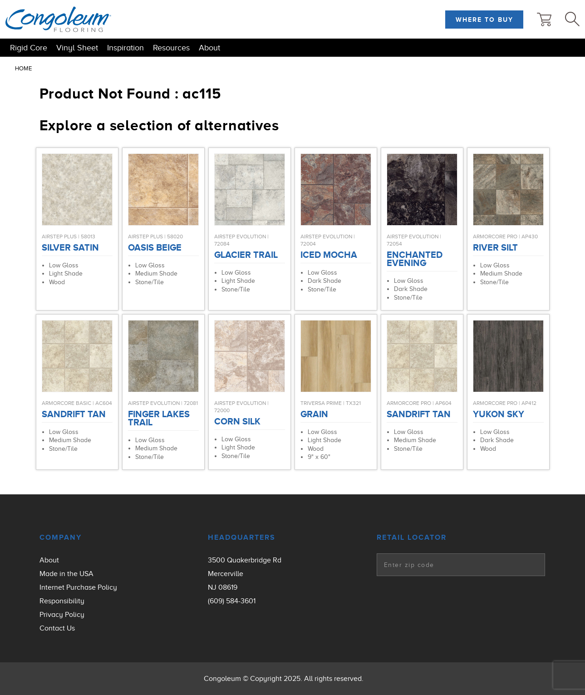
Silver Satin (70, 247)
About (209, 47)
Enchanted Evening (414, 259)
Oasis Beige (155, 247)
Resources (171, 47)
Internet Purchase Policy (78, 587)
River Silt (495, 247)
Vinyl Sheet (77, 47)
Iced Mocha (328, 255)
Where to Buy (484, 19)
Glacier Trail (246, 255)
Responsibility (61, 601)
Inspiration (125, 47)
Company (60, 537)
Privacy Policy (61, 615)
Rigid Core (28, 47)
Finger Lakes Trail (159, 418)
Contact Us (57, 628)
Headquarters (241, 537)
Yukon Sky (498, 414)
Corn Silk (237, 421)
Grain (314, 414)
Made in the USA (66, 574)
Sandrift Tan (74, 414)
